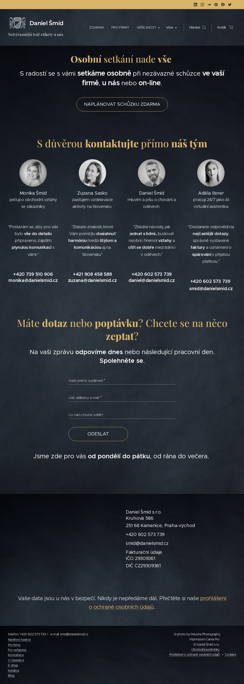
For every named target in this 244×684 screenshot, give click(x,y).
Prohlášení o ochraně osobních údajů (194, 654)
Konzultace (16, 655)
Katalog (13, 670)
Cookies (230, 654)
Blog (11, 675)
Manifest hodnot (19, 640)
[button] (198, 27)
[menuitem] (96, 27)
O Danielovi (16, 660)
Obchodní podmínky (205, 649)
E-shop (13, 665)
